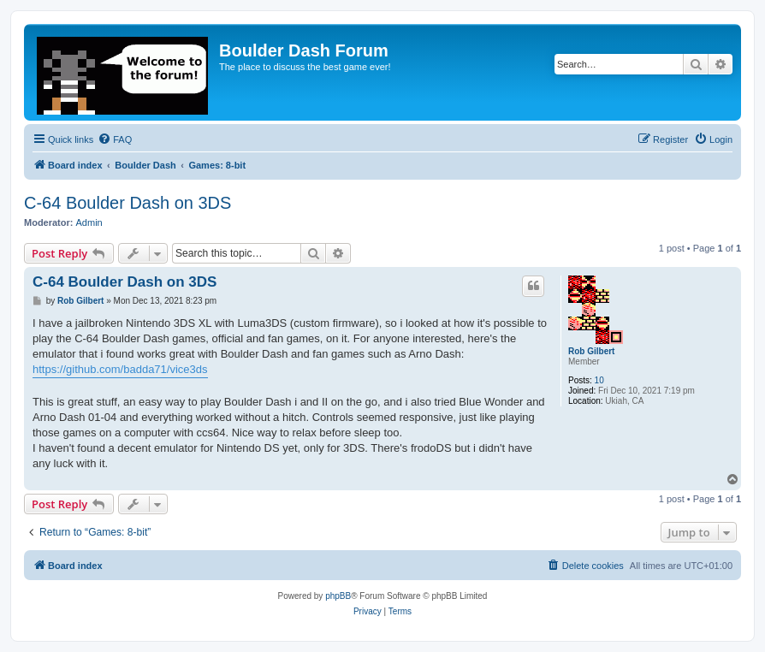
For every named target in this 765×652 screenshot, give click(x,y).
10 (599, 380)
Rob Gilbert (591, 351)
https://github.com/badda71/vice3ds (120, 369)
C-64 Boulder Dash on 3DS (127, 202)
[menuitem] (115, 139)
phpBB (338, 596)
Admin (89, 222)
